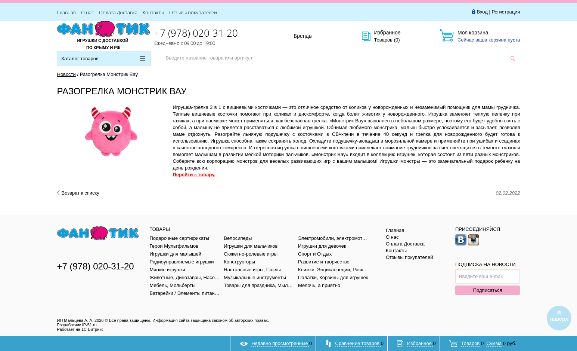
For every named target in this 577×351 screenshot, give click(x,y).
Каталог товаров (103, 58)
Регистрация (506, 12)
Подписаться (487, 290)
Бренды (311, 36)
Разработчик (77, 325)
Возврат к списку (78, 193)
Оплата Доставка (118, 12)
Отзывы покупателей (193, 12)
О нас (87, 12)
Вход (482, 12)
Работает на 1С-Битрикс (80, 329)
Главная (66, 12)
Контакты (153, 12)
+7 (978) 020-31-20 (196, 33)
